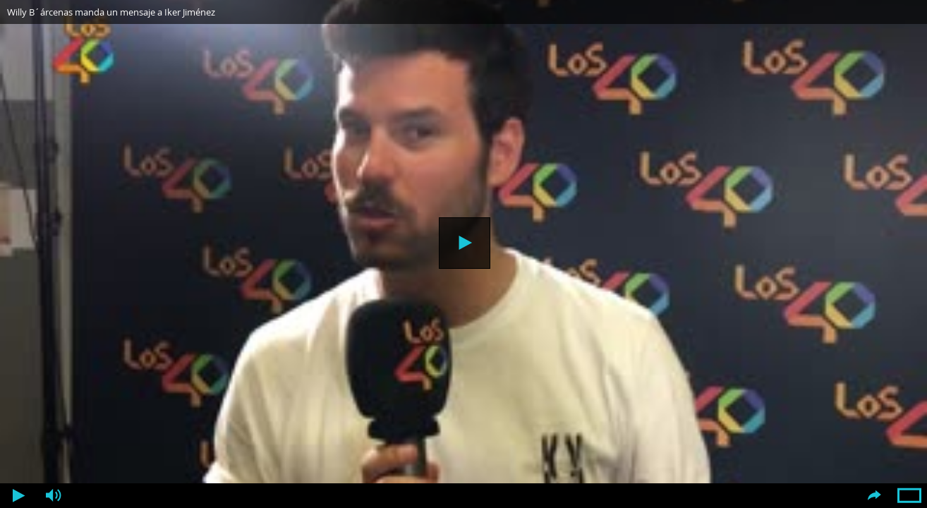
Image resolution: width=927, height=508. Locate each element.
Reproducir (464, 243)
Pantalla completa (909, 495)
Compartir (874, 495)
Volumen (53, 495)
